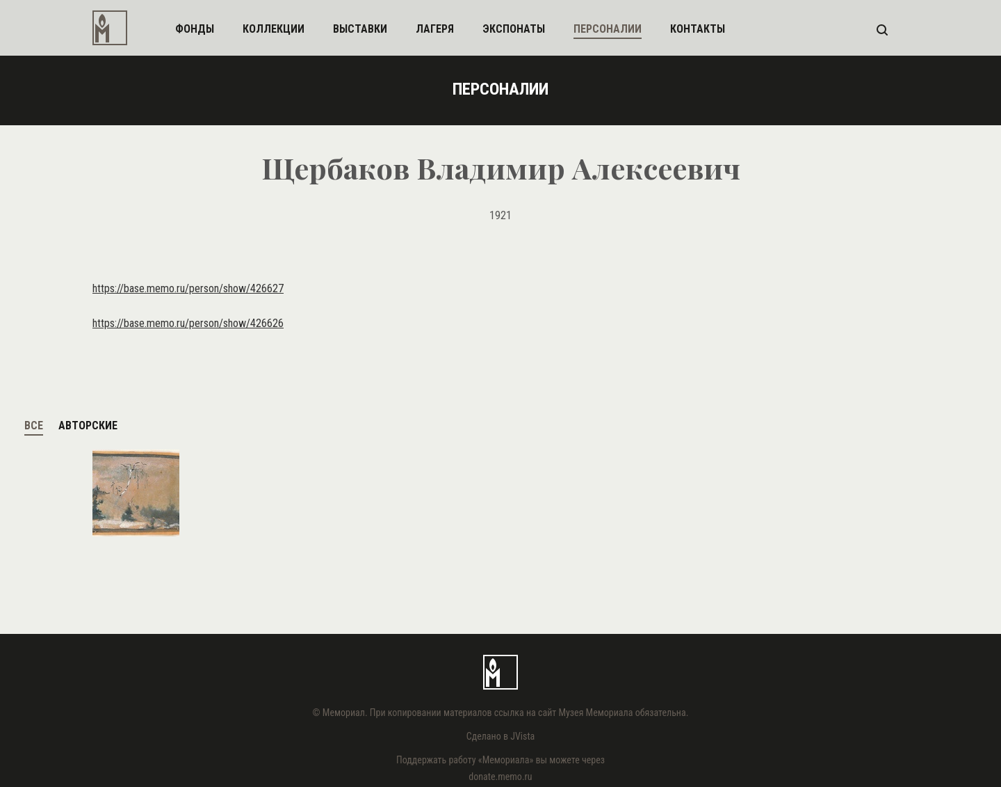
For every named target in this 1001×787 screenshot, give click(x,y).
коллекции (273, 28)
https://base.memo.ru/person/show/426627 (188, 288)
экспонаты (513, 28)
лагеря (435, 28)
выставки (360, 28)
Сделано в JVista (500, 736)
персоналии (607, 28)
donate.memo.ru (500, 776)
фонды (194, 28)
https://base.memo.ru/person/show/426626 (188, 323)
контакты (697, 28)
